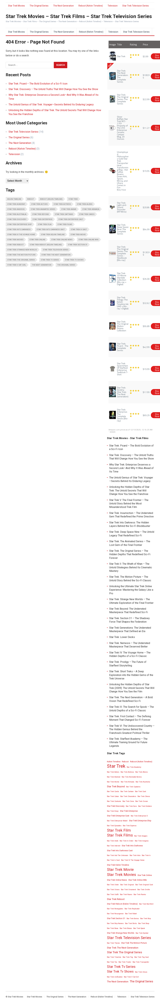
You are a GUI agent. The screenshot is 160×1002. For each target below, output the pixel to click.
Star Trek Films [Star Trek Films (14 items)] (64, 224)
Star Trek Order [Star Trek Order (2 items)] (113, 885)
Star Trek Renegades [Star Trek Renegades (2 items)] (115, 909)
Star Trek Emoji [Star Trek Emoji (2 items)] (113, 811)
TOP (109, 65)
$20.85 (146, 207)
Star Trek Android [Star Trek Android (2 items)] (16, 209)
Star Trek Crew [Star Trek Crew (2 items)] (128, 801)
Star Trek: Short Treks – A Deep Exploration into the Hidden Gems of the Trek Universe (131, 675)
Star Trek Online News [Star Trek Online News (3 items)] (61, 240)
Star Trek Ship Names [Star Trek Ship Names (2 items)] (115, 923)
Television (113, 5)
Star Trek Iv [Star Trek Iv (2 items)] (146, 855)
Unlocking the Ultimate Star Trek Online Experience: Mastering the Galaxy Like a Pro (131, 590)
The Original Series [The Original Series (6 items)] (66, 265)
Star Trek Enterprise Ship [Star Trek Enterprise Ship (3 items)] (19, 224)
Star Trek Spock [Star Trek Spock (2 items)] (139, 928)
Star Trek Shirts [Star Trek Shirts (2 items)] (131, 923)
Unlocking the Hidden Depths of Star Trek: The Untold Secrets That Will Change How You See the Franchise (129, 490)
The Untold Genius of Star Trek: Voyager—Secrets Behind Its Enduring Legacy (51, 104)
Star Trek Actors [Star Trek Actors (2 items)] (39, 204)
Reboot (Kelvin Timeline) (90, 5)
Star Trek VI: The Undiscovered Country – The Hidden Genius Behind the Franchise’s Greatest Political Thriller (131, 729)
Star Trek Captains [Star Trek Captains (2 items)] (64, 214)
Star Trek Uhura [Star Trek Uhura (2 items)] (141, 972)
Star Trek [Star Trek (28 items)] (73, 199)
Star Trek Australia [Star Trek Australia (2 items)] (16, 214)
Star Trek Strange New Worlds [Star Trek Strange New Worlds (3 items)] (22, 250)
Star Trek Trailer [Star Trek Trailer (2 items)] (125, 962)
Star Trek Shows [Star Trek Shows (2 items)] (126, 928)
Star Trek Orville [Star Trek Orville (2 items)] (143, 890)
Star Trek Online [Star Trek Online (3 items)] (37, 240)
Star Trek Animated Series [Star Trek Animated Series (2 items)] (43, 209)
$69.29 (146, 415)
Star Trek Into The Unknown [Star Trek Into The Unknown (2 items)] (117, 855)
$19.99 (146, 369)
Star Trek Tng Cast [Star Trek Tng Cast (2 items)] (141, 957)
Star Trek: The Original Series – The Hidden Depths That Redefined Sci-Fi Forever (129, 554)
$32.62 (146, 303)
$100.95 (146, 76)
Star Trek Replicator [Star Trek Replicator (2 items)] (132, 909)
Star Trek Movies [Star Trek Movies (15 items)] (15, 240)
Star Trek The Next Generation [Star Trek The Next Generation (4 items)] (55, 255)
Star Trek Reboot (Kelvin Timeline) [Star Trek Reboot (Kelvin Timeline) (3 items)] (46, 245)
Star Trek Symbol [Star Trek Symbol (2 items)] (142, 933)
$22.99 (146, 99)
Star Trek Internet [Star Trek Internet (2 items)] (113, 846)
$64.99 (146, 229)
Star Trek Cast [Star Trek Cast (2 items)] (140, 791)
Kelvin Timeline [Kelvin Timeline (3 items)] (14, 199)
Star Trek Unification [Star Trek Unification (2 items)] (114, 977)
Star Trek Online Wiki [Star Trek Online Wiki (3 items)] (88, 240)
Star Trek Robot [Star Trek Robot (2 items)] (131, 914)
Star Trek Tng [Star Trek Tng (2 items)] (128, 957)
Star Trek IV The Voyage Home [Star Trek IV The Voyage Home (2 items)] (21, 235)
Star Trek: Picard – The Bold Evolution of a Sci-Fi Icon (38, 83)
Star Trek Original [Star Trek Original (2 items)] (127, 885)
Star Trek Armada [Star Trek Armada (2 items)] (90, 209)
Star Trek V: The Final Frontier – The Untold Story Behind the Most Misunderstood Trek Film (128, 504)
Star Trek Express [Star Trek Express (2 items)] (129, 826)
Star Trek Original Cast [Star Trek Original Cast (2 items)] (144, 885)
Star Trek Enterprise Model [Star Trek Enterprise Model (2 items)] (117, 821)
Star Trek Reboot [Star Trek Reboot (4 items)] (15, 245)
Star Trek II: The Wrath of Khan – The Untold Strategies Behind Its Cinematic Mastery (130, 567)
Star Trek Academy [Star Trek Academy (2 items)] (16, 204)
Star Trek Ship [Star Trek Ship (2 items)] (145, 919)
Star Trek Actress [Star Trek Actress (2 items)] (62, 204)
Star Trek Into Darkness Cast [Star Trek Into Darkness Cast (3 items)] (51, 229)
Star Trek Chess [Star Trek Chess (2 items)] (144, 796)
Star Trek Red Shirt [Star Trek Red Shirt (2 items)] (146, 904)
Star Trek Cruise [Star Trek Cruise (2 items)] (141, 801)
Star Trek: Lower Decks (122, 637)
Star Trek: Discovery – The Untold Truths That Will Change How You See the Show (53, 89)
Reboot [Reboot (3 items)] (30, 199)
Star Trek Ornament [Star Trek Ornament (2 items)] (128, 890)
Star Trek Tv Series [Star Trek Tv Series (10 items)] (50, 260)
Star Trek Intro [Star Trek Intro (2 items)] (135, 855)
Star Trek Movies (16, 5)
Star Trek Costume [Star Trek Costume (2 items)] (114, 801)
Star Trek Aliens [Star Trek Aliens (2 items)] (84, 204)
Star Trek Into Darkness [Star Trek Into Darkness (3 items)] (19, 229)
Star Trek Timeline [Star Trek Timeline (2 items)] (114, 957)
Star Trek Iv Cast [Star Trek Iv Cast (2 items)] (79, 229)
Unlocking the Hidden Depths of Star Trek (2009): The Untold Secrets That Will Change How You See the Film (131, 688)
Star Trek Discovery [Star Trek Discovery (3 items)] (16, 219)
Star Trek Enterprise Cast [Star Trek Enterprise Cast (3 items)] (70, 219)
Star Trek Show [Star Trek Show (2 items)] (112, 928)
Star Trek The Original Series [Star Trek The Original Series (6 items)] (21, 260)
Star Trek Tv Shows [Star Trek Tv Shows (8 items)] (74, 260)
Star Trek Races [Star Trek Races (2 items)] (126, 894)
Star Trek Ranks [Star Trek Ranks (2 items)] (140, 894)
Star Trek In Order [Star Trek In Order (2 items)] (126, 841)
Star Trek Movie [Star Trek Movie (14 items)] (78, 235)
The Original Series (39, 5)
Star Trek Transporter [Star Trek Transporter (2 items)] (141, 962)
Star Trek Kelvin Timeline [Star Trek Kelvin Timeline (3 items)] (53, 235)
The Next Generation (63, 5)
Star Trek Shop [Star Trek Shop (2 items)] (143, 923)
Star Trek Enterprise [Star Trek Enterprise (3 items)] (42, 219)
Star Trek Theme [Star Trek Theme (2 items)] (113, 943)
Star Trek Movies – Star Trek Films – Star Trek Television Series (79, 16)
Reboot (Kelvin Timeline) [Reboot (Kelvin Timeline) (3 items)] (51, 199)
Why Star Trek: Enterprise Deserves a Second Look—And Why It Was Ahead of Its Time (131, 468)
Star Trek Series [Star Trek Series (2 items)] (133, 919)
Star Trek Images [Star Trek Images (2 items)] (140, 836)
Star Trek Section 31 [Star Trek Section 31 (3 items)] (77, 245)
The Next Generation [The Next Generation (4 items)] (41, 265)
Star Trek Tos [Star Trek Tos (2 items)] (112, 962)
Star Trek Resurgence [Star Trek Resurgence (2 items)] (115, 914)
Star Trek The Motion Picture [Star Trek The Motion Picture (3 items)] (21, 255)
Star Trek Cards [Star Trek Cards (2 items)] (86, 214)
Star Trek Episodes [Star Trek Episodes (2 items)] (114, 826)
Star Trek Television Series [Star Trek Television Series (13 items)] (55, 250)
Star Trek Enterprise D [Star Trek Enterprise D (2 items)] (139, 816)
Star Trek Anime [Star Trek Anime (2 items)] (68, 209)
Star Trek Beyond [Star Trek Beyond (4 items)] (40, 214)
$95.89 (146, 326)
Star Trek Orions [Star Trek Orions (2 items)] (113, 890)
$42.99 (146, 347)
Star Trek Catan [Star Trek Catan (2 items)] (113, 796)
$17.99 (146, 392)
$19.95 (146, 170)
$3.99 (145, 56)
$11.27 (146, 127)
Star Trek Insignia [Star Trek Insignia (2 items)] (141, 841)
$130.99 (146, 253)
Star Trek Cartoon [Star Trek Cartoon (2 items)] (127, 791)
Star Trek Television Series (135, 5)
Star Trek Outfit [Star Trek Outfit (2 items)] (113, 894)
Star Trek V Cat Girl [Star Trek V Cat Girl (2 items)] (16, 265)
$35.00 (146, 278)
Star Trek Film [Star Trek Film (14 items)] (44, 224)
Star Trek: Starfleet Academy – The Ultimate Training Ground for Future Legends (128, 742)
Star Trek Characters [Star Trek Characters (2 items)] (128, 796)
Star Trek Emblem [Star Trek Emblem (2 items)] (145, 806)
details (112, 431)
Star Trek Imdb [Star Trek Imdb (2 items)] (112, 841)
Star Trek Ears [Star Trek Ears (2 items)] (131, 806)
